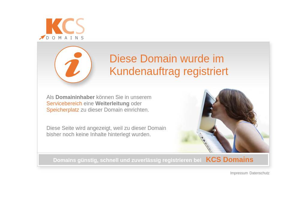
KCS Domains (230, 159)
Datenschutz (259, 173)
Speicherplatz (62, 110)
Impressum (239, 173)
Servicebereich (64, 103)
